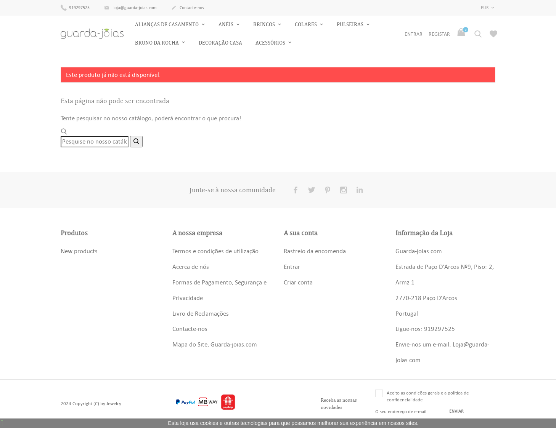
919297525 (75, 7)
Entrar (292, 266)
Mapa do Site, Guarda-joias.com (214, 344)
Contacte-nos (187, 8)
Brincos (264, 24)
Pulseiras (351, 24)
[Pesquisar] (95, 141)
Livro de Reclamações (200, 313)
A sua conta (301, 233)
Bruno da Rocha (157, 43)
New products (79, 251)
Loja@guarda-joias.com (130, 8)
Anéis (227, 24)
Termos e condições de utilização (215, 251)
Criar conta (298, 282)
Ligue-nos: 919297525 (425, 328)
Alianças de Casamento (167, 24)
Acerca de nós (190, 266)
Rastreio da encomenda (315, 251)
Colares (306, 24)
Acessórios (271, 43)
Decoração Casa (220, 43)
